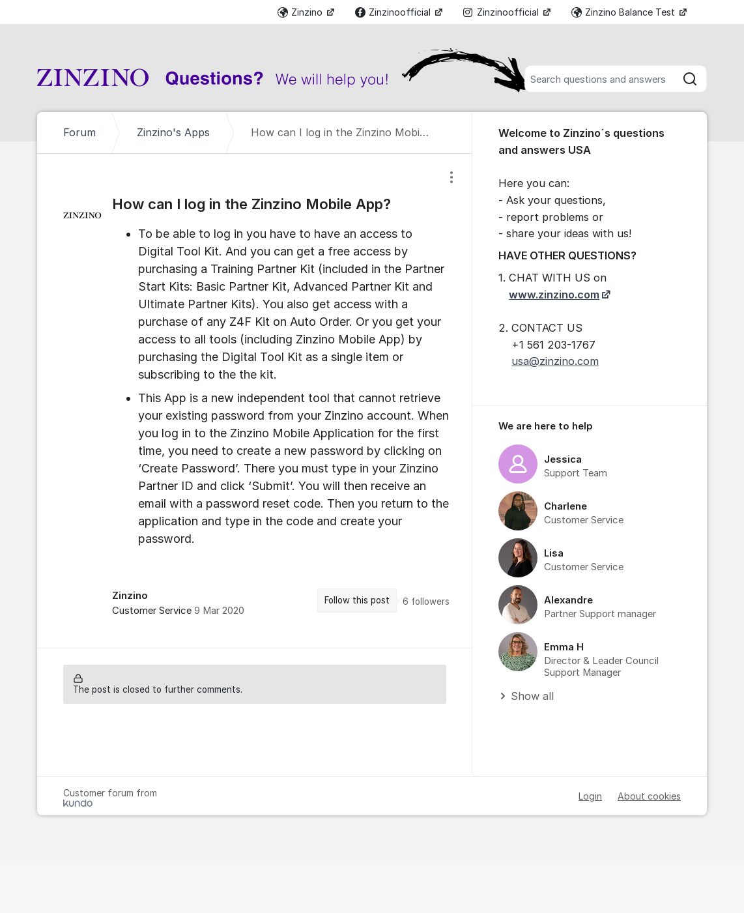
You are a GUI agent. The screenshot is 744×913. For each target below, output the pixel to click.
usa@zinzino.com (555, 361)
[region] (254, 401)
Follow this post (357, 600)
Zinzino (301, 12)
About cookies (649, 796)
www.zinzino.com (554, 294)
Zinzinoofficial (394, 12)
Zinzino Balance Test (624, 12)
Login (590, 796)
